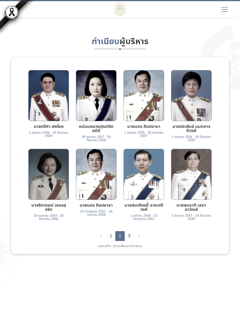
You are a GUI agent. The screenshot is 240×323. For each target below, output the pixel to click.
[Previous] (101, 236)
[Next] (139, 236)
